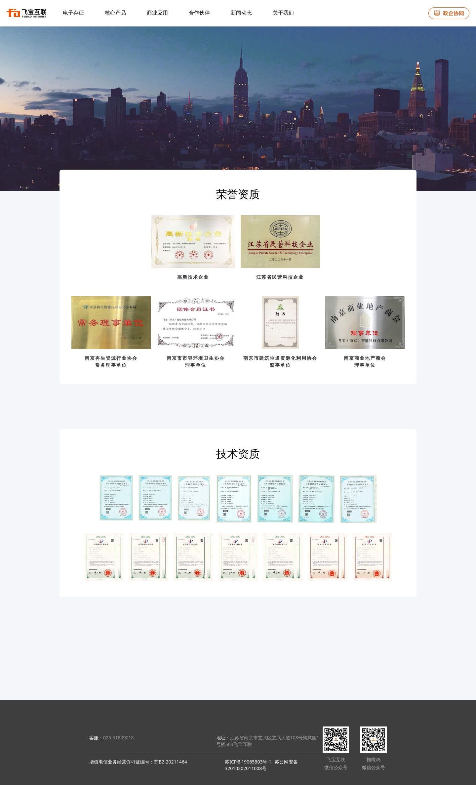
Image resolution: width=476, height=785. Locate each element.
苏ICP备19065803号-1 (248, 762)
